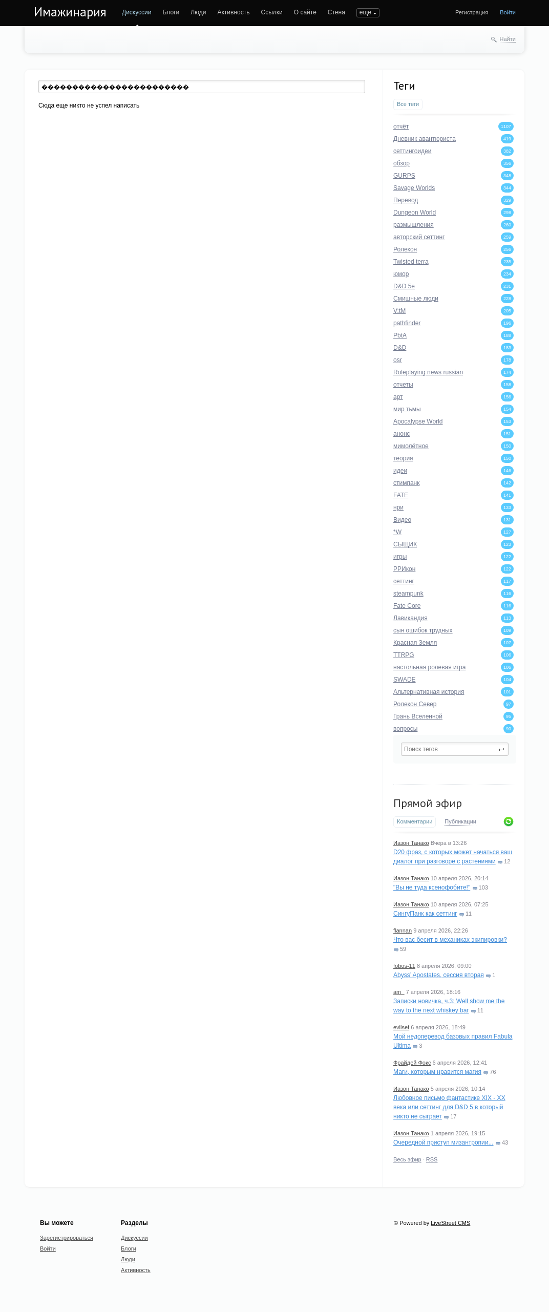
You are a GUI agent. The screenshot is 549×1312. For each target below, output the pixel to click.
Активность (233, 12)
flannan (402, 930)
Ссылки (271, 12)
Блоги (171, 12)
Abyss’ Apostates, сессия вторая (438, 975)
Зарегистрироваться (66, 1238)
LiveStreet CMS (450, 1223)
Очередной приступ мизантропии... (443, 1142)
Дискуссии (137, 12)
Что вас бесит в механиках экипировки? (450, 939)
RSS (432, 1159)
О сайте (305, 12)
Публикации (460, 821)
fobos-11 (404, 966)
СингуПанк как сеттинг (425, 913)
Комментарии (414, 821)
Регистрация (471, 12)
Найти (508, 39)
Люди (198, 12)
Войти (508, 12)
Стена (336, 12)
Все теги (408, 104)
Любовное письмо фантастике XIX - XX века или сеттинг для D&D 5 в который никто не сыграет (449, 1107)
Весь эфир (407, 1159)
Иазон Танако (411, 843)
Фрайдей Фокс (412, 1063)
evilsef (401, 1027)
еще (365, 12)
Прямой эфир (427, 803)
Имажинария (70, 12)
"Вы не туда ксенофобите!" (431, 887)
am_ (398, 992)
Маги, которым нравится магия (437, 1071)
